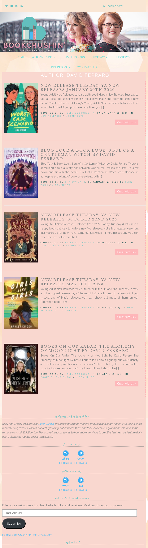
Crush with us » (126, 122)
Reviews (124, 57)
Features (60, 67)
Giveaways (100, 57)
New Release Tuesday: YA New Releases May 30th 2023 (80, 282)
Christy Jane (75, 182)
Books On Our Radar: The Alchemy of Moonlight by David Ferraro (88, 348)
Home (20, 57)
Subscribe (14, 523)
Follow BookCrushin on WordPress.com (27, 534)
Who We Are (43, 57)
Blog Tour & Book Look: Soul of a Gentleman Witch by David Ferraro (87, 154)
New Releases (51, 116)
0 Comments (75, 116)
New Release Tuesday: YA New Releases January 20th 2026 (80, 87)
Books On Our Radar (56, 377)
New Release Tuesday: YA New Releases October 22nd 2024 (80, 217)
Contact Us (87, 67)
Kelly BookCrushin (80, 113)
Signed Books (73, 57)
